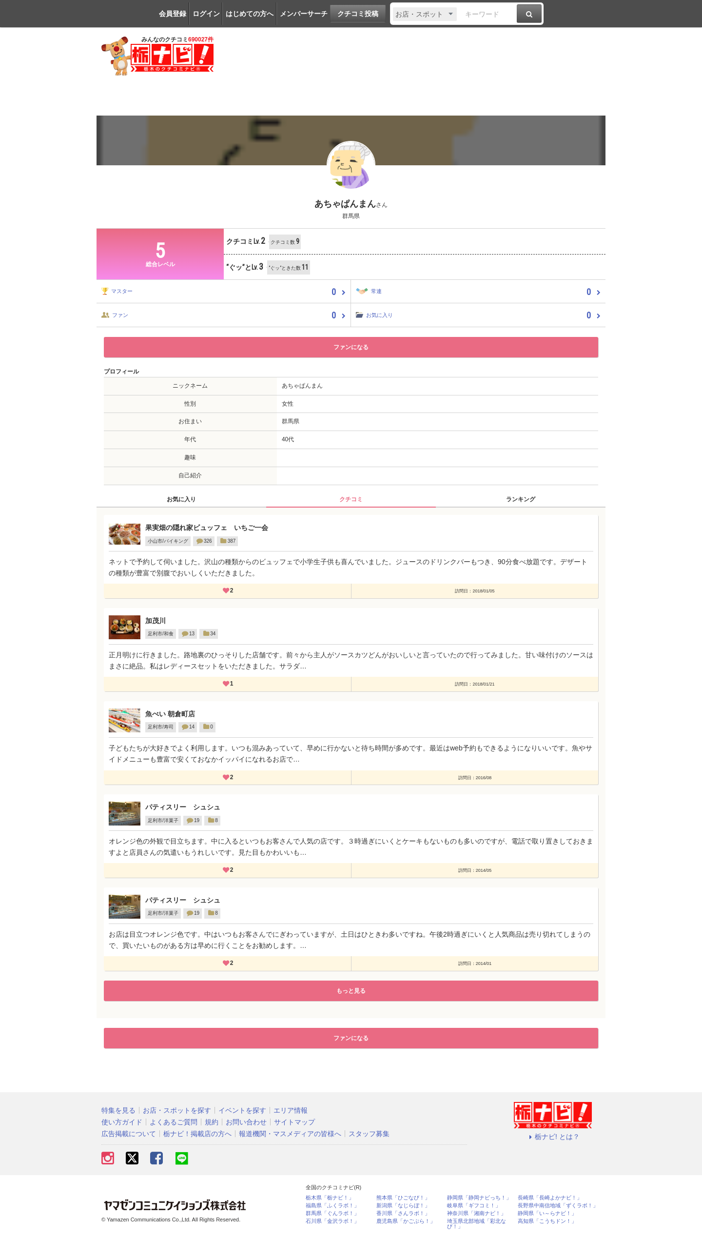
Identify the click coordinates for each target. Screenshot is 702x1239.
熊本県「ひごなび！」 (403, 1197)
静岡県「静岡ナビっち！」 (479, 1197)
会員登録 (172, 14)
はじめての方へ (249, 14)
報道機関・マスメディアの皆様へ (290, 1134)
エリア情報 (290, 1110)
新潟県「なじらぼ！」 (403, 1205)
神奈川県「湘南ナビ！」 (476, 1213)
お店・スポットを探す (177, 1110)
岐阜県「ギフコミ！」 (474, 1205)
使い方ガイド (121, 1122)
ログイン (206, 14)
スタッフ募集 (369, 1134)
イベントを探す (242, 1110)
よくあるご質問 (173, 1122)
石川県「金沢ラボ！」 (332, 1221)
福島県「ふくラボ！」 (332, 1205)
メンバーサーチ (304, 14)
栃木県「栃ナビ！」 (330, 1197)
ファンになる (351, 347)
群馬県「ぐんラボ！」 (332, 1213)
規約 (211, 1122)
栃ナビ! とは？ (553, 1137)
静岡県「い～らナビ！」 (547, 1213)
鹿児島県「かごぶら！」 (405, 1221)
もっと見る (351, 990)
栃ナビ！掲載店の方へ (197, 1134)
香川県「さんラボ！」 (403, 1213)
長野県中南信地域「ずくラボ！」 (558, 1205)
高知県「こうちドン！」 (547, 1221)
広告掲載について (128, 1134)
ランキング (520, 499)
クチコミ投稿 (357, 14)
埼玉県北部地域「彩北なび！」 (476, 1224)
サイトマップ (294, 1122)
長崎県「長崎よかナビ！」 (550, 1197)
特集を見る (118, 1110)
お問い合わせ (246, 1122)
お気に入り (181, 499)
